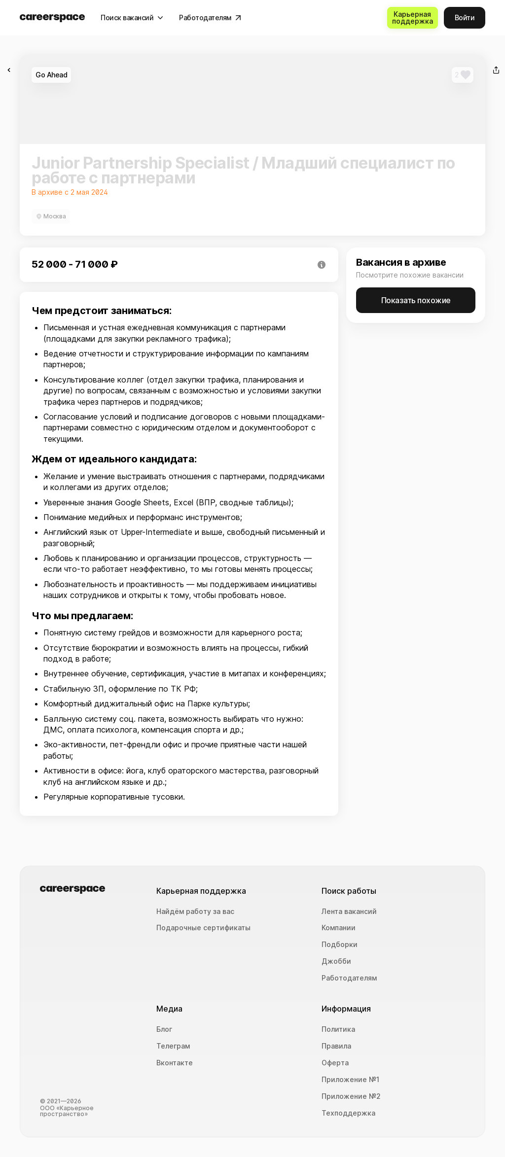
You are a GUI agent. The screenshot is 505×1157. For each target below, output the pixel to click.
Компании (339, 928)
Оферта (335, 1063)
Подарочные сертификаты (203, 928)
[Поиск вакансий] (132, 18)
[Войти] (465, 18)
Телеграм (173, 1046)
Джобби (336, 961)
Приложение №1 (350, 1080)
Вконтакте (174, 1063)
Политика (338, 1029)
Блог (164, 1029)
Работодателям (349, 978)
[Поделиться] (496, 70)
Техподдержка (348, 1113)
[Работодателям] (210, 18)
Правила (336, 1046)
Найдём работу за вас (195, 911)
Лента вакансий (349, 911)
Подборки (340, 944)
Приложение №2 (351, 1096)
